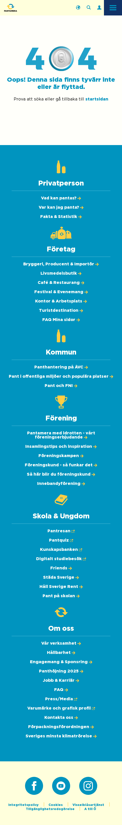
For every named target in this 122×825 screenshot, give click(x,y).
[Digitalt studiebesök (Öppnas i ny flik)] (61, 559)
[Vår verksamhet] (61, 643)
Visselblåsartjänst (88, 804)
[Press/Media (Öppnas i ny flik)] (61, 699)
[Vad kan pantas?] (61, 198)
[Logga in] (99, 8)
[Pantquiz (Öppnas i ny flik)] (61, 540)
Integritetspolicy (23, 804)
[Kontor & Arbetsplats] (61, 301)
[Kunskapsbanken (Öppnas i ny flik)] (61, 550)
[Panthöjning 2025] (61, 671)
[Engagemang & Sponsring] (61, 662)
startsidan (96, 99)
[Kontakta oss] (61, 717)
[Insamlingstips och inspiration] (61, 446)
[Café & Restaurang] (61, 283)
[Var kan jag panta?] (61, 207)
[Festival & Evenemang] (61, 292)
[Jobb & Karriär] (61, 680)
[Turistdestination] (61, 310)
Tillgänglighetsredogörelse (50, 809)
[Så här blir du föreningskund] (61, 474)
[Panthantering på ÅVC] (61, 367)
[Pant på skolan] (61, 596)
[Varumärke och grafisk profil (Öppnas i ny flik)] (61, 708)
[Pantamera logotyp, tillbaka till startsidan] (30, 7)
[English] (78, 8)
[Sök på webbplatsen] (89, 8)
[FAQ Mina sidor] (61, 320)
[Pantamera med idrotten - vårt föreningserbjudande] (61, 435)
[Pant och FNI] (61, 386)
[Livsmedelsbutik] (61, 273)
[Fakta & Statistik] (61, 217)
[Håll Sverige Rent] (61, 587)
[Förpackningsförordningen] (61, 727)
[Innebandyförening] (61, 484)
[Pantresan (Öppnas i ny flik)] (61, 531)
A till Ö (90, 809)
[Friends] (61, 568)
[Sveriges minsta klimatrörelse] (61, 736)
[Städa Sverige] (61, 577)
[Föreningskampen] (61, 456)
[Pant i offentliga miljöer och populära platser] (61, 376)
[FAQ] (61, 690)
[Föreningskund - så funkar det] (61, 465)
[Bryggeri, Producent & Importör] (61, 264)
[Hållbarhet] (61, 653)
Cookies (55, 804)
